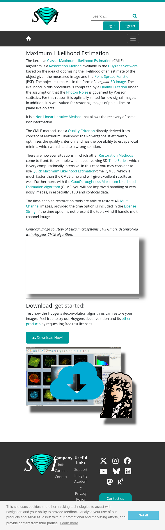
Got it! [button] (143, 515)
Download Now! (47, 337)
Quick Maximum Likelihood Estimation (64, 171)
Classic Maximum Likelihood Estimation (79, 60)
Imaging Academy (80, 481)
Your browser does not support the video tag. (82, 265)
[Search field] (115, 16)
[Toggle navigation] (133, 38)
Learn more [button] (69, 523)
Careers (61, 470)
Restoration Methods (116, 155)
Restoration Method (65, 66)
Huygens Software (123, 66)
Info (61, 464)
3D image (118, 81)
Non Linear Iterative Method (58, 116)
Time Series (118, 160)
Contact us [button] (115, 498)
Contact (61, 476)
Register (129, 26)
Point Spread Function (112, 76)
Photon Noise (77, 92)
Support (80, 469)
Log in (111, 26)
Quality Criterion (113, 87)
